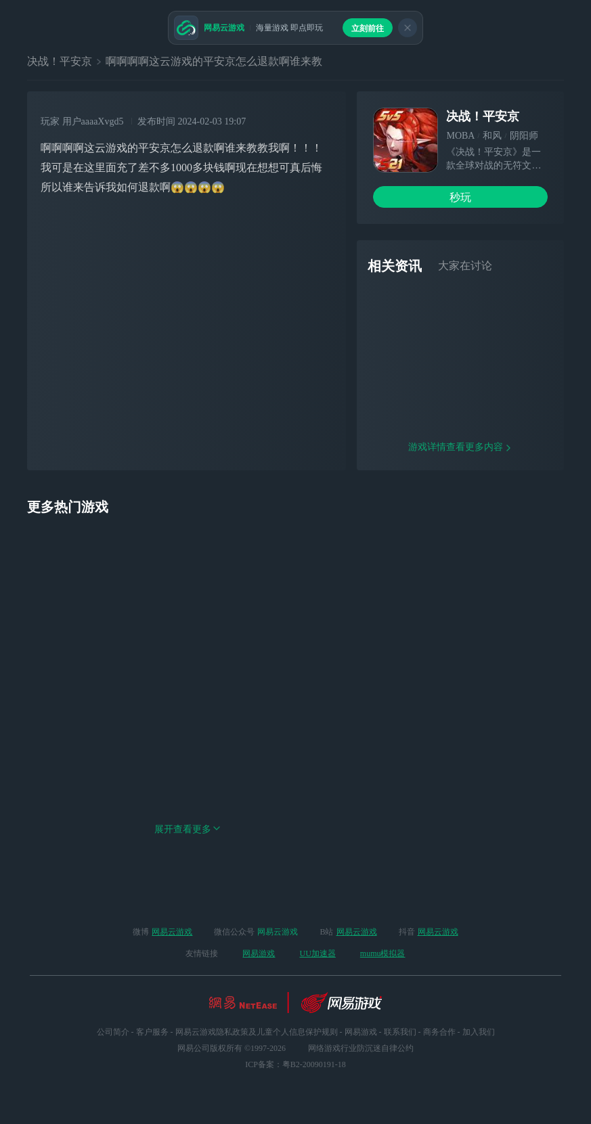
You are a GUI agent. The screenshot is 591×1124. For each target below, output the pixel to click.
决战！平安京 (59, 61)
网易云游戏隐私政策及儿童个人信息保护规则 (256, 1032)
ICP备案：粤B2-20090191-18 (295, 1064)
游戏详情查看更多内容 (460, 470)
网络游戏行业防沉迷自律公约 (361, 1048)
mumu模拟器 (383, 953)
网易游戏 (258, 953)
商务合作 (439, 1032)
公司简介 (113, 1032)
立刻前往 (367, 28)
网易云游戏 (172, 932)
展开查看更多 (187, 852)
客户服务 (152, 1032)
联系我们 (400, 1032)
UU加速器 (317, 953)
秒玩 (460, 197)
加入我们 (478, 1032)
